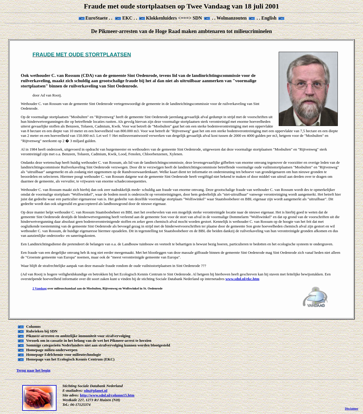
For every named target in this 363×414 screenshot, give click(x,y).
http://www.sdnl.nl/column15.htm (107, 395)
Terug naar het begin (33, 370)
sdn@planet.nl (95, 390)
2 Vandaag (39, 288)
